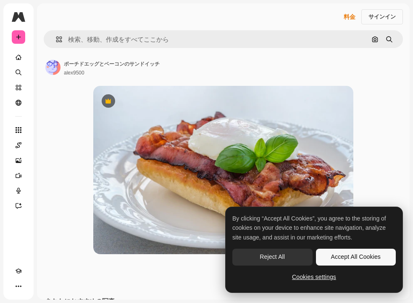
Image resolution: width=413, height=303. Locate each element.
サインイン (382, 16)
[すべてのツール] (18, 130)
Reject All (272, 256)
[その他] (18, 286)
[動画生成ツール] (18, 175)
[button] (55, 39)
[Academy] (18, 271)
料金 (349, 16)
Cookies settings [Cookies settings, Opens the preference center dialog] (314, 277)
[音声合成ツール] (18, 190)
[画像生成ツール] (18, 160)
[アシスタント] (18, 206)
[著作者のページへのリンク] (53, 67)
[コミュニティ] (18, 102)
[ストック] (18, 87)
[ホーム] (18, 57)
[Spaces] (18, 145)
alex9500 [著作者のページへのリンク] (74, 73)
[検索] (18, 72)
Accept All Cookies (356, 256)
